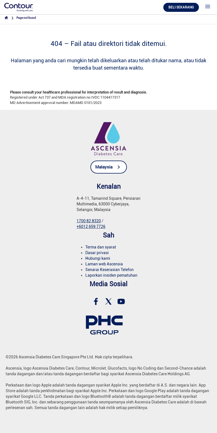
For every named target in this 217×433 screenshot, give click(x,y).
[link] (18, 7)
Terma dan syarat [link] (100, 247)
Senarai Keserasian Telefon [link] (109, 269)
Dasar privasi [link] (97, 252)
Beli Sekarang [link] (181, 7)
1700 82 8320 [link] (89, 221)
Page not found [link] (26, 17)
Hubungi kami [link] (97, 258)
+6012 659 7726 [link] (91, 226)
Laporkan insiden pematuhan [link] (111, 275)
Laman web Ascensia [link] (104, 264)
